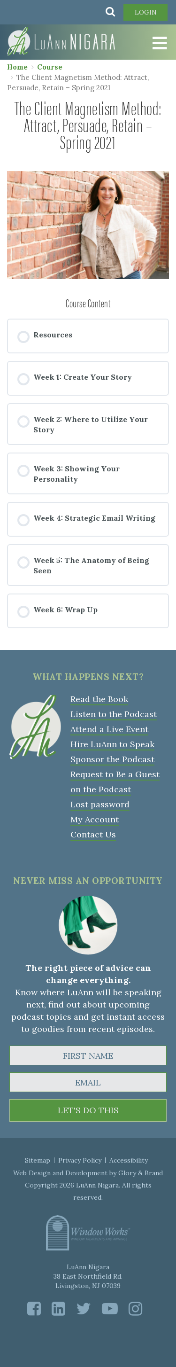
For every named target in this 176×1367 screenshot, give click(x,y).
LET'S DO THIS (88, 1110)
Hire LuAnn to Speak (112, 744)
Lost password (100, 804)
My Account (94, 819)
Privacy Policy (79, 1160)
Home (17, 66)
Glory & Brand (140, 1173)
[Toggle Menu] (152, 43)
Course (49, 66)
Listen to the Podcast (113, 714)
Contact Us (93, 834)
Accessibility (128, 1160)
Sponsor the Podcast (112, 759)
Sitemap (37, 1160)
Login (146, 12)
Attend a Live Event (109, 729)
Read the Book (99, 699)
